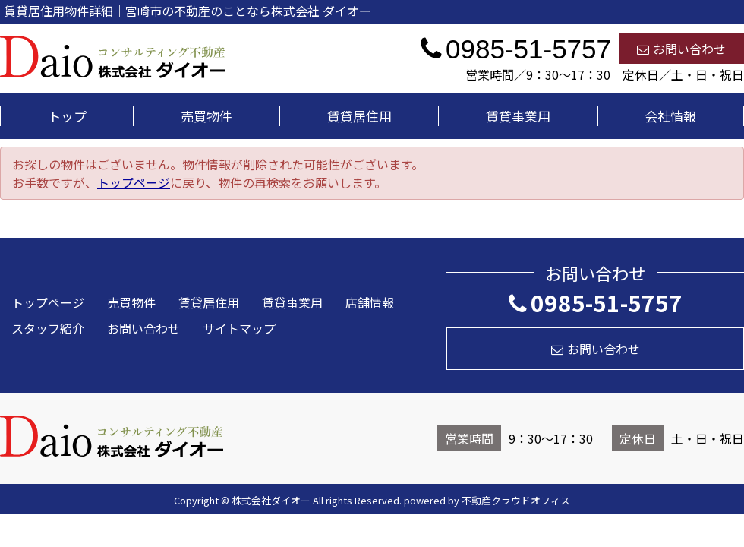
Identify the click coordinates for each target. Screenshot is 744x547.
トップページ (133, 182)
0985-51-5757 (596, 302)
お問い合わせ (681, 49)
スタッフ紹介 (47, 328)
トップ (67, 115)
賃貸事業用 (518, 115)
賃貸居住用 (359, 115)
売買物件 (206, 115)
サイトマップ (239, 328)
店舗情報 (369, 302)
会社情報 (670, 115)
